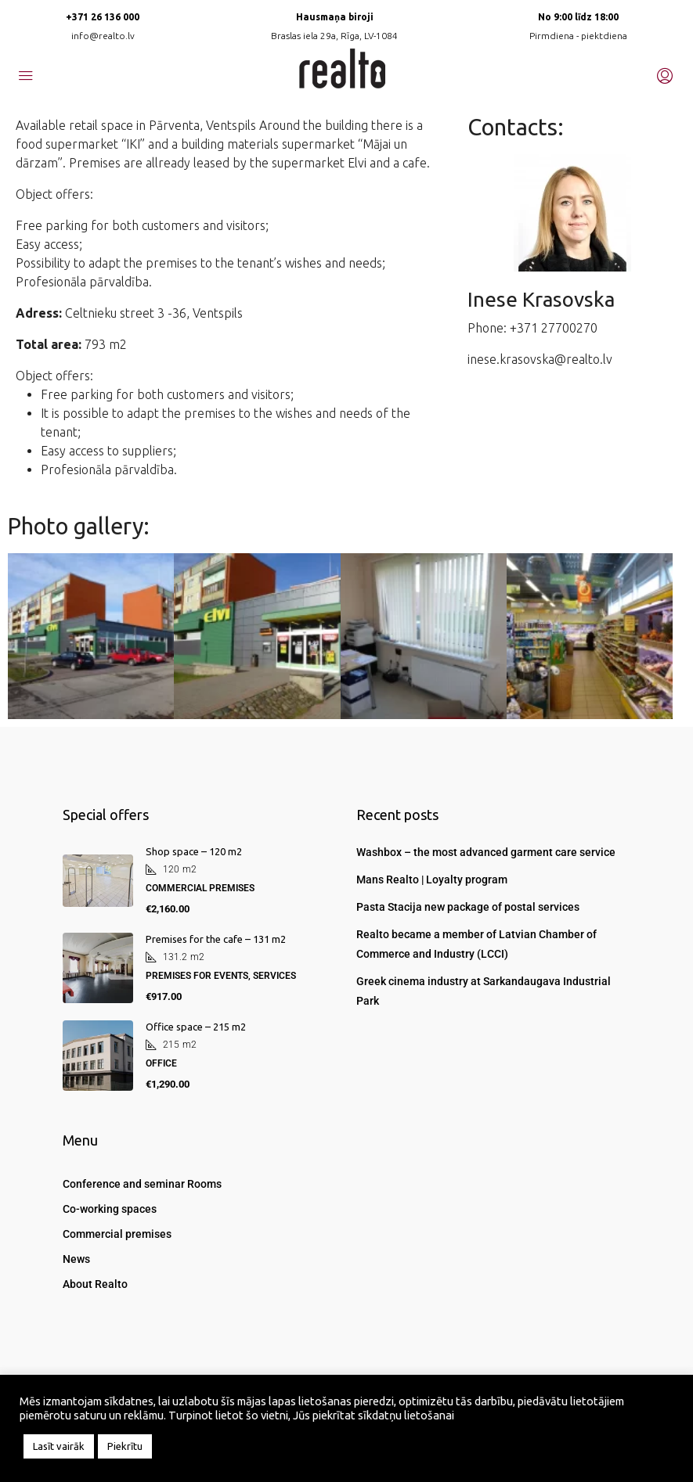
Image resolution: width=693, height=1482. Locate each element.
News (76, 1259)
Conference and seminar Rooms (142, 1184)
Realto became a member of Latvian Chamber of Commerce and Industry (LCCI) (476, 944)
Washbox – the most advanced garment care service (485, 852)
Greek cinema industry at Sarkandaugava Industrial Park (483, 991)
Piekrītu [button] (125, 1446)
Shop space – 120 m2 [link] (194, 851)
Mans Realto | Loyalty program (431, 879)
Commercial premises (117, 1234)
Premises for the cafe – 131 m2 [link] (216, 938)
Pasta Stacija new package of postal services (467, 907)
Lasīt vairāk (59, 1446)
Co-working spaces (110, 1209)
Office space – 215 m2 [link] (196, 1026)
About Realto (95, 1284)
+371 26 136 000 (102, 17)
